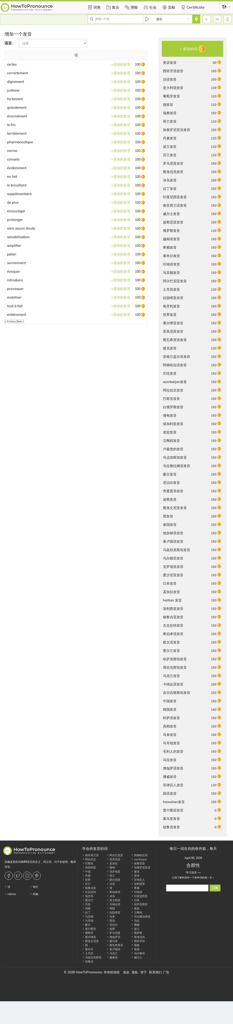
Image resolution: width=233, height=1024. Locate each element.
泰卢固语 (113, 949)
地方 (34, 886)
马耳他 (87, 920)
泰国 (135, 949)
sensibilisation (18, 237)
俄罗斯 (136, 933)
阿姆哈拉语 (139, 855)
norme (12, 150)
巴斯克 (87, 863)
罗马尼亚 (113, 933)
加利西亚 (138, 883)
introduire (15, 280)
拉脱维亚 (113, 912)
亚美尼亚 (113, 859)
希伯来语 (113, 892)
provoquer (15, 289)
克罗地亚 (113, 871)
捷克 (135, 871)
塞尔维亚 (89, 937)
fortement (15, 99)
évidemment (16, 168)
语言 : (9, 43)
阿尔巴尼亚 (114, 855)
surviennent (16, 263)
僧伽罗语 (113, 937)
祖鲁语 (87, 961)
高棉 (86, 908)
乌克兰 (112, 953)
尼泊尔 (112, 924)
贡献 (168, 7)
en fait (12, 176)
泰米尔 (87, 949)
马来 (110, 916)
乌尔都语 (138, 953)
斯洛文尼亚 (90, 941)
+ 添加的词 (189, 49)
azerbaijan (139, 859)
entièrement (16, 314)
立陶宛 (136, 912)
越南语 (112, 957)
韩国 (110, 908)
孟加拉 (112, 863)
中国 (86, 871)
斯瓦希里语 (114, 945)
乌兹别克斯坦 (91, 957)
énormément (17, 116)
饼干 (143, 972)
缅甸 (110, 867)
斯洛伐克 (138, 937)
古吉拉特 (89, 892)
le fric (11, 125)
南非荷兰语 (90, 855)
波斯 (110, 928)
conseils (13, 159)
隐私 (135, 972)
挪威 (135, 924)
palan (11, 254)
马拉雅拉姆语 (140, 916)
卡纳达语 (113, 904)
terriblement (16, 133)
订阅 (215, 888)
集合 (112, 7)
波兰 (135, 928)
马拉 (135, 920)
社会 (149, 7)
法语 (110, 883)
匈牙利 (87, 896)
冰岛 (110, 896)
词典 (93, 7)
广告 (166, 972)
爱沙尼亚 (113, 879)
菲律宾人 (138, 879)
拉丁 (86, 912)
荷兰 (110, 875)
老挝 (135, 908)
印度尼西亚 (139, 896)
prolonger (15, 220)
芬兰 (86, 883)
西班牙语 (138, 941)
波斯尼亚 (138, 863)
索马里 (112, 941)
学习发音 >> (193, 872)
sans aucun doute (21, 228)
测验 (131, 7)
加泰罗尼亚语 (140, 867)
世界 (86, 879)
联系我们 (155, 972)
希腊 (135, 888)
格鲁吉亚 (89, 888)
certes (12, 64)
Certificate (192, 7)
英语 (135, 875)
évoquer (13, 271)
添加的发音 (120, 64)
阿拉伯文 (89, 859)
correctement (17, 73)
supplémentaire (19, 194)
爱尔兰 (87, 900)
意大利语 (113, 900)
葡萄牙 (87, 933)
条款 (126, 972)
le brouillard (16, 185)
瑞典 (135, 945)
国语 (110, 920)
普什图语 (89, 928)
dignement (15, 81)
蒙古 (86, 924)
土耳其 (87, 953)
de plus (12, 202)
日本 (135, 900)
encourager (16, 211)
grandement (16, 107)
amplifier (14, 245)
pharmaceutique (20, 142)
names (10, 894)
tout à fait (15, 306)
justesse (13, 90)
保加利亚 (89, 867)
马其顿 (87, 916)
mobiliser (14, 297)
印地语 (136, 892)
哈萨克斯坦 (139, 904)
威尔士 (136, 957)
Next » (20, 321)
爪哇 (86, 904)
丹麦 (86, 875)
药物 (34, 894)
